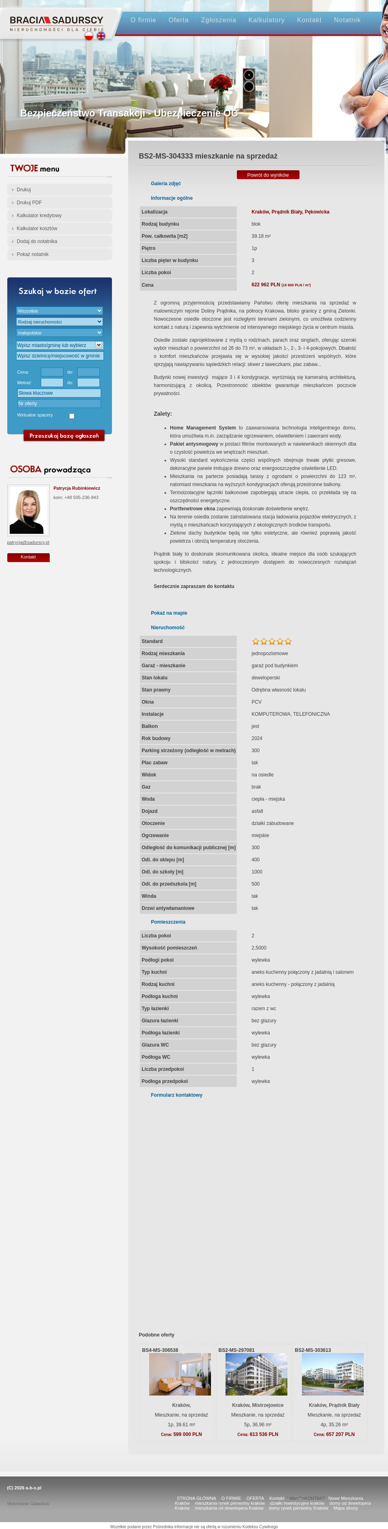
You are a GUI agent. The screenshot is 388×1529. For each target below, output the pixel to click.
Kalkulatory (267, 20)
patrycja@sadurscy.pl (28, 542)
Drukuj (24, 189)
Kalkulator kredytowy (39, 215)
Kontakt (309, 20)
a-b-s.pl (33, 1487)
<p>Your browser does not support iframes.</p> (251, 1209)
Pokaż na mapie (169, 613)
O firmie (143, 20)
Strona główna (56, 17)
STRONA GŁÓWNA (196, 1498)
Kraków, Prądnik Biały (334, 1405)
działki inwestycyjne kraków (297, 1503)
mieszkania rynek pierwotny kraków (230, 1503)
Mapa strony (345, 1508)
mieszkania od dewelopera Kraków (229, 1508)
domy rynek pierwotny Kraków (298, 1508)
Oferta (179, 20)
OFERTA (255, 1498)
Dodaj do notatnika (37, 241)
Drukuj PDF (29, 202)
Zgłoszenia (218, 20)
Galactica (39, 1503)
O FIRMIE (231, 1498)
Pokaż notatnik (33, 254)
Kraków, (181, 1405)
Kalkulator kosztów (37, 228)
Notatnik (347, 20)
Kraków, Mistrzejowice (258, 1405)
